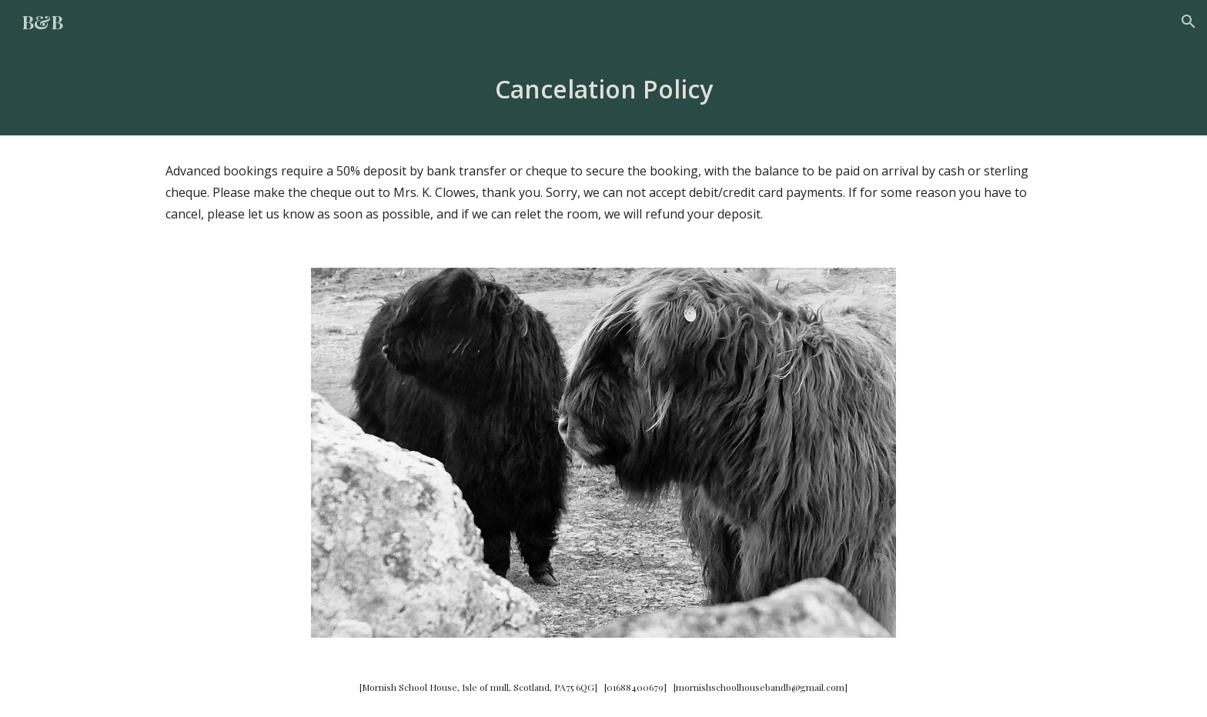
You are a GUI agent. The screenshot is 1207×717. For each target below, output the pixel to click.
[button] (1188, 21)
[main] (603, 89)
